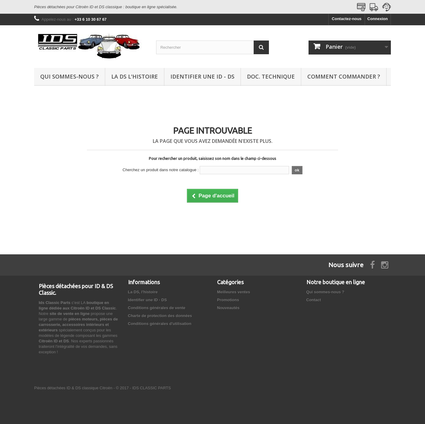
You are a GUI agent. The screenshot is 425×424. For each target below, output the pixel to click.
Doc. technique (271, 76)
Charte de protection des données (160, 315)
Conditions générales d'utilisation (159, 323)
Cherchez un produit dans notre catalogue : (160, 170)
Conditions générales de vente (157, 308)
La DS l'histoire (134, 76)
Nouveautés (228, 308)
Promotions (228, 300)
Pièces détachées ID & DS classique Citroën (73, 388)
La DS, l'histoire (143, 292)
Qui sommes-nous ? (69, 76)
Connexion (377, 18)
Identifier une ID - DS (202, 76)
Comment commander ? (343, 76)
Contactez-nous (347, 18)
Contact (313, 300)
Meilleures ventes (233, 292)
